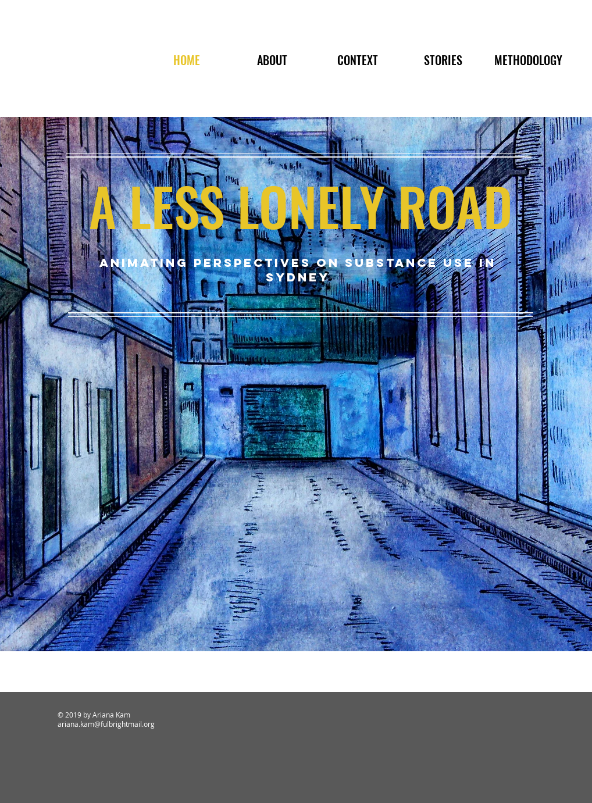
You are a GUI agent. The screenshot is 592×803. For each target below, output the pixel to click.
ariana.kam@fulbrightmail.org (106, 724)
